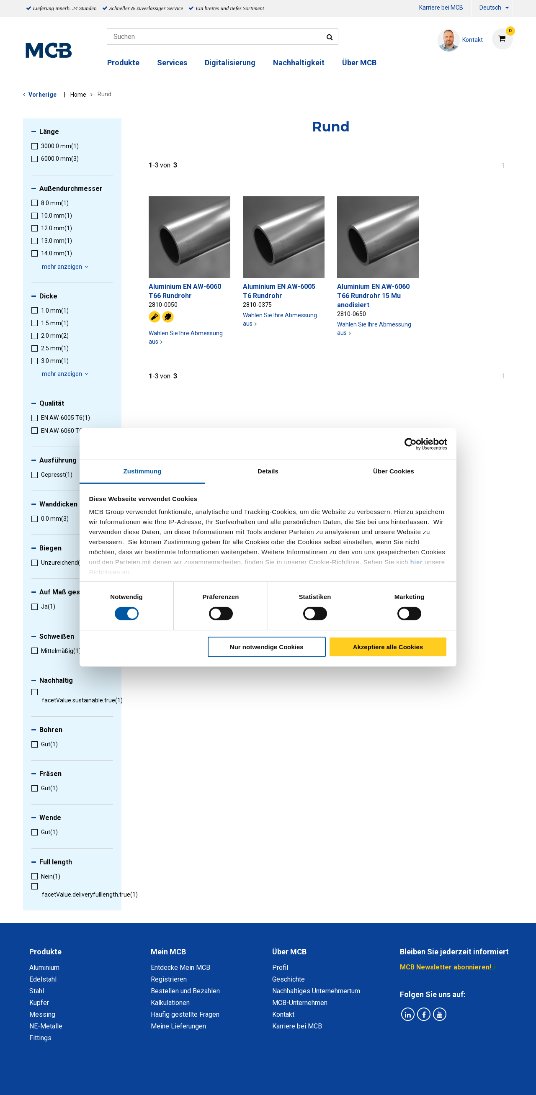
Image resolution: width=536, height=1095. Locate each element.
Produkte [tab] (45, 951)
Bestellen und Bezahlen (185, 991)
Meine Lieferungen (178, 1026)
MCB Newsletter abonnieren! (445, 967)
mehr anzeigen (66, 266)
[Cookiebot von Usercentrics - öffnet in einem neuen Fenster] (410, 443)
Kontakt (283, 1014)
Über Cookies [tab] (393, 471)
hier (416, 561)
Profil (280, 968)
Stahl (36, 991)
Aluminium (44, 968)
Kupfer (39, 1003)
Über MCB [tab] (289, 951)
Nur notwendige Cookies (267, 646)
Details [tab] (268, 471)
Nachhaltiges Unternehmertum (316, 991)
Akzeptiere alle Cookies (388, 646)
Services (172, 62)
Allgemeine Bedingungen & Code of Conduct (253, 1079)
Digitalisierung (230, 62)
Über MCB (359, 62)
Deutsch (490, 7)
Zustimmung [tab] (143, 471)
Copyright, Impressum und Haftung (380, 1079)
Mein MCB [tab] (168, 951)
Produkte (123, 62)
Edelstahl (43, 979)
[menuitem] (409, 8)
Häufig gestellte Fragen (185, 1014)
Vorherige (42, 94)
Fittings (40, 1038)
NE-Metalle (45, 1026)
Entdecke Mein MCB (180, 968)
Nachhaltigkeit (299, 62)
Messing (42, 1014)
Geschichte (288, 979)
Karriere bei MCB (441, 7)
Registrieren (169, 979)
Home (78, 94)
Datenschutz (158, 1079)
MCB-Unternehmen (299, 1003)
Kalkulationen (170, 1003)
